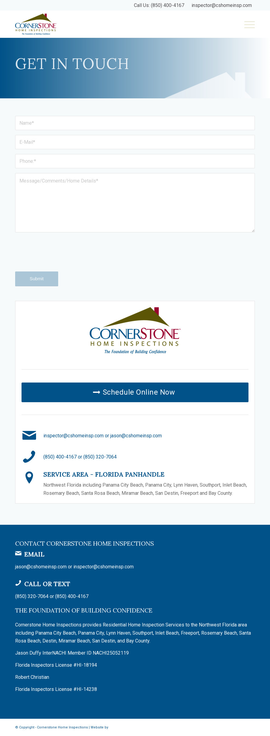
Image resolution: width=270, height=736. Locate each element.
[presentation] (61, 257)
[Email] (18, 553)
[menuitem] (246, 24)
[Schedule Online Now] (135, 392)
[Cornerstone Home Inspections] (36, 24)
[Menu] (246, 24)
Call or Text (47, 584)
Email (34, 554)
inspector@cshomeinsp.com (222, 5)
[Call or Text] (18, 582)
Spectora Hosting (123, 727)
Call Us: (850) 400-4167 (159, 5)
